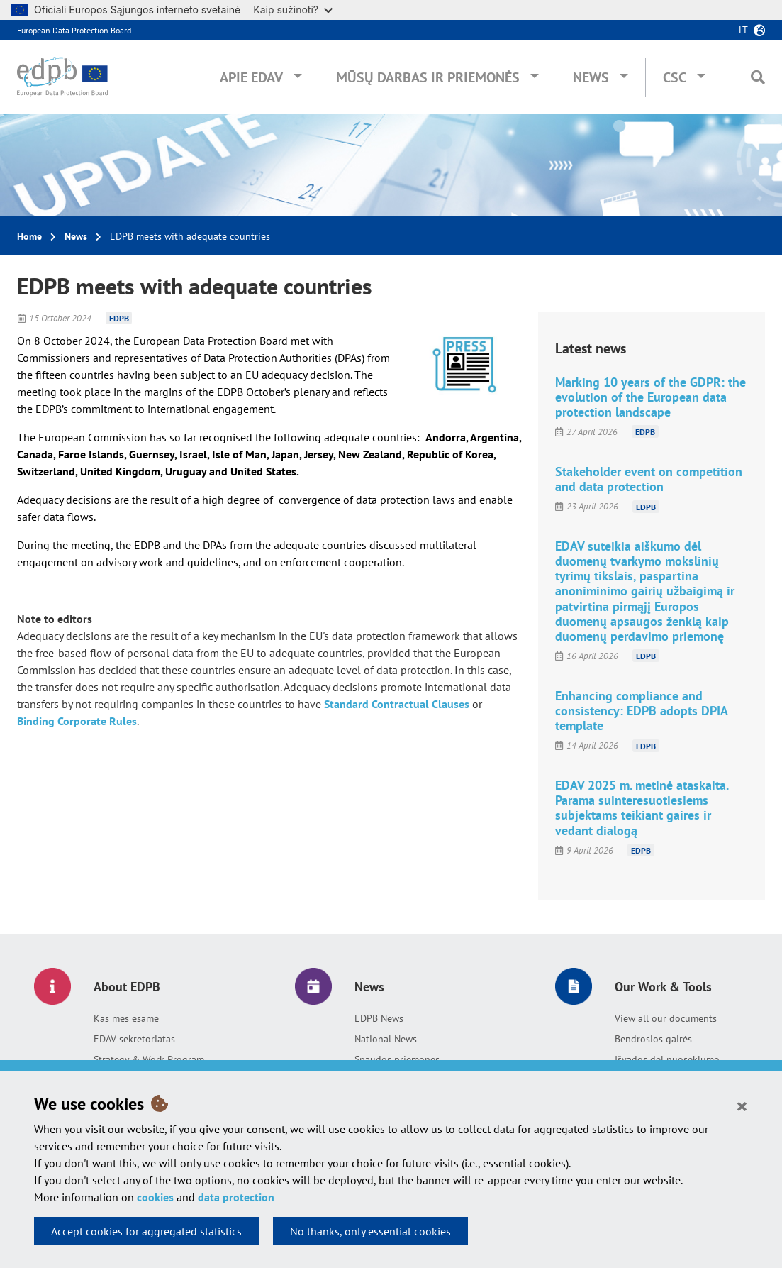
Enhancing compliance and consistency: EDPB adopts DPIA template (641, 711)
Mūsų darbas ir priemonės (428, 77)
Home (29, 236)
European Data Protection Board (74, 30)
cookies (155, 1197)
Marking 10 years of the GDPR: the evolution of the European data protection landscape (650, 397)
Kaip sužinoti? (293, 10)
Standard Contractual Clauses (396, 704)
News (591, 77)
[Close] (742, 1105)
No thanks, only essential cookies (370, 1231)
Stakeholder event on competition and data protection (648, 479)
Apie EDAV (251, 77)
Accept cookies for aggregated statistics (146, 1231)
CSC (674, 77)
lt (743, 29)
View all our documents (666, 1018)
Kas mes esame (126, 1018)
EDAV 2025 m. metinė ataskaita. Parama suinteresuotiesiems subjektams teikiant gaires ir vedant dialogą (641, 807)
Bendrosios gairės (653, 1038)
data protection (236, 1197)
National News (385, 1038)
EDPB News (378, 1018)
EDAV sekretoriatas (134, 1038)
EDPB (119, 318)
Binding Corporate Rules (77, 721)
